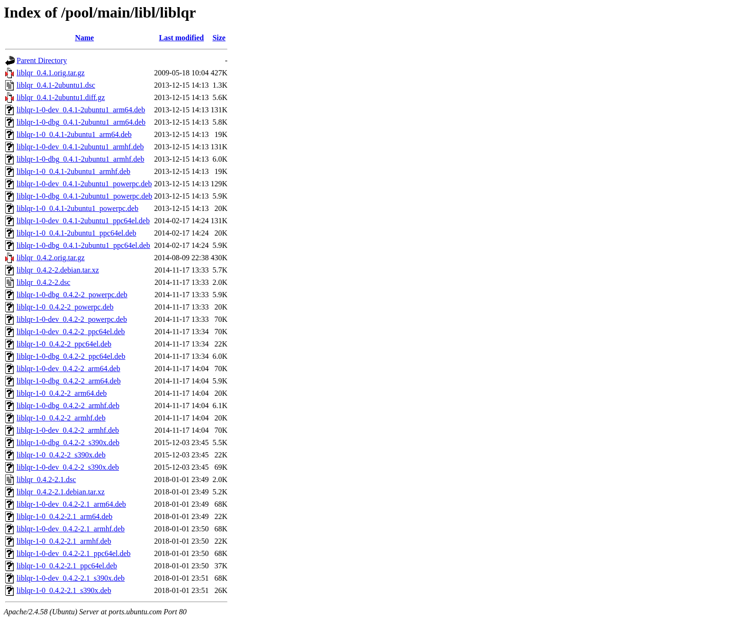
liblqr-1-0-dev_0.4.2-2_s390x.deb (68, 467)
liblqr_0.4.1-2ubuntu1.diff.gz (61, 97)
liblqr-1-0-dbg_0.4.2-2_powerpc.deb (72, 295)
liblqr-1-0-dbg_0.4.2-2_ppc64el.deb (71, 356)
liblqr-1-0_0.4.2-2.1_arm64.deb (64, 516)
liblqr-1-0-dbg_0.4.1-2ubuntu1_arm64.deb (81, 122)
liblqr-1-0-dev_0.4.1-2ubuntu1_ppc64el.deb (83, 221)
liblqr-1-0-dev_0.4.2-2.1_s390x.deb (71, 578)
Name (84, 38)
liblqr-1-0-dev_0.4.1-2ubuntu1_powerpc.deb (84, 184)
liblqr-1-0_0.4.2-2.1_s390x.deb (64, 590)
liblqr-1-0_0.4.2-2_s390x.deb (61, 455)
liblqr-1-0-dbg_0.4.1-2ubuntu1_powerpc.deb (84, 196)
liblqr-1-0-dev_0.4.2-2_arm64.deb (68, 369)
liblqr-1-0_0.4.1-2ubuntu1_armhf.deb (73, 171)
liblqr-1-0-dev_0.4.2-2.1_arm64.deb (71, 504)
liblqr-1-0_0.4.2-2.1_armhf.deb (64, 541)
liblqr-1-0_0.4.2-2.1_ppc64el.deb (67, 566)
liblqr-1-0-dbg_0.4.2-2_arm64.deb (69, 381)
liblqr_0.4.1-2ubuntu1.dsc (56, 85)
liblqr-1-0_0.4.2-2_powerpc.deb (65, 307)
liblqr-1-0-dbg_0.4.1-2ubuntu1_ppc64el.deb (83, 245)
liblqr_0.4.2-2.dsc (43, 282)
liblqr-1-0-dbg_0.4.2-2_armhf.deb (68, 405)
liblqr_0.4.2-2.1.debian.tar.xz (61, 492)
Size (219, 38)
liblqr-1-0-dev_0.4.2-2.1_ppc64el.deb (74, 553)
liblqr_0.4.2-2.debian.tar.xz (58, 270)
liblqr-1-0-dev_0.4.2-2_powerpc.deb (72, 319)
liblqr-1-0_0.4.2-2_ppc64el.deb (64, 344)
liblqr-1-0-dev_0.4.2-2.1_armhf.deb (71, 529)
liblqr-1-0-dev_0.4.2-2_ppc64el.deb (71, 332)
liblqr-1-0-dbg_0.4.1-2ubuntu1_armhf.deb (80, 159)
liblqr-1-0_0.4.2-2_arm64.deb (62, 393)
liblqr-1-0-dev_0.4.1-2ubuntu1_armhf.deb (80, 147)
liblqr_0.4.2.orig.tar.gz (51, 258)
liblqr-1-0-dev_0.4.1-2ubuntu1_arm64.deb (81, 110)
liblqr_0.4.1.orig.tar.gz (51, 73)
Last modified (181, 38)
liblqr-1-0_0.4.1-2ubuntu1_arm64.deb (74, 134)
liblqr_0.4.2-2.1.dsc (46, 479)
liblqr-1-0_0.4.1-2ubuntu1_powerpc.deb (77, 208)
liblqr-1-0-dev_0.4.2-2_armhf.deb (68, 430)
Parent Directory (42, 60)
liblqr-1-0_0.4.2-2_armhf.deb (61, 418)
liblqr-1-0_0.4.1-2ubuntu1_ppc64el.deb (76, 233)
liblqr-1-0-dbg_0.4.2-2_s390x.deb (68, 442)
